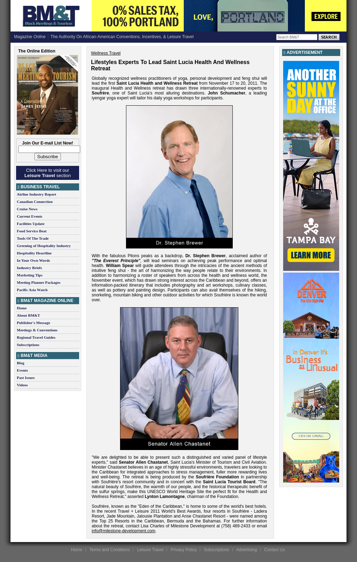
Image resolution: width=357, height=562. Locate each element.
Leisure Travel (150, 549)
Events (22, 370)
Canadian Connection (34, 201)
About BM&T (28, 315)
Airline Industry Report (36, 194)
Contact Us (274, 549)
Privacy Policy (183, 549)
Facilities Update (30, 224)
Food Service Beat (32, 231)
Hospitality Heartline (34, 253)
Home (22, 308)
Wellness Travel (105, 53)
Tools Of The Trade (33, 238)
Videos (22, 385)
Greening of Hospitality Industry (44, 246)
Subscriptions (28, 345)
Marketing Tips (29, 275)
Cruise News (27, 209)
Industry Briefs (29, 268)
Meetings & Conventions (37, 330)
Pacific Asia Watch (32, 290)
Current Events (29, 216)
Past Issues (26, 377)
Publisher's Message (33, 323)
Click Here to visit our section (47, 173)
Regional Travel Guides (36, 337)
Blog (20, 363)
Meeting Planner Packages (38, 282)
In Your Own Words (33, 260)
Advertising (246, 549)
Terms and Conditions (109, 549)
